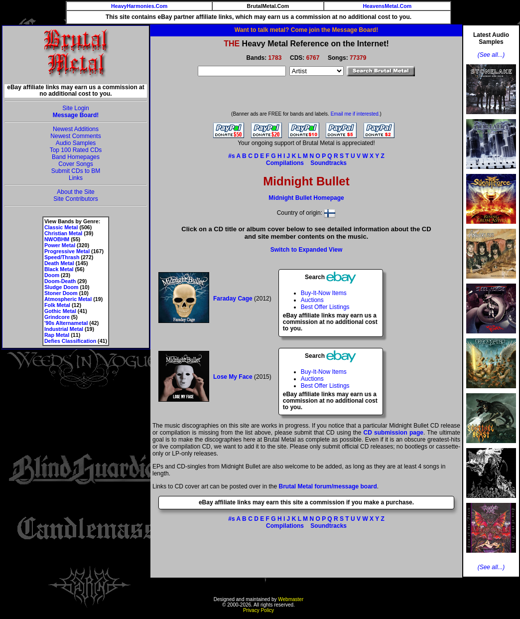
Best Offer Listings (325, 307)
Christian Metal (63, 233)
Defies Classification (70, 341)
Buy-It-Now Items (324, 293)
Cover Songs (75, 163)
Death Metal (59, 263)
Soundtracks (328, 162)
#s (231, 156)
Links (76, 177)
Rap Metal (56, 335)
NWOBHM (56, 239)
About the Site (75, 191)
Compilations (285, 162)
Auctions (312, 300)
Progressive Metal (67, 251)
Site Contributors (75, 198)
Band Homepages (76, 157)
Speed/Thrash (61, 257)
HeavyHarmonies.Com (139, 6)
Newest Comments (75, 136)
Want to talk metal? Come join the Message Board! (306, 29)
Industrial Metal (63, 329)
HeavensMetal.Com (387, 6)
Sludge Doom (61, 287)
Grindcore (57, 317)
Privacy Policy (258, 610)
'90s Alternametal (66, 323)
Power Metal (59, 245)
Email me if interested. (355, 114)
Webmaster (290, 599)
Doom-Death (60, 281)
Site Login (75, 108)
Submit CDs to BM (76, 170)
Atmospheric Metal (68, 299)
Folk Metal (57, 305)
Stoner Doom (61, 293)
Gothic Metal (60, 311)
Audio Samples (76, 143)
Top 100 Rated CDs (76, 150)
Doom (51, 275)
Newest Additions (76, 129)
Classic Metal (61, 227)
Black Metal (59, 269)
